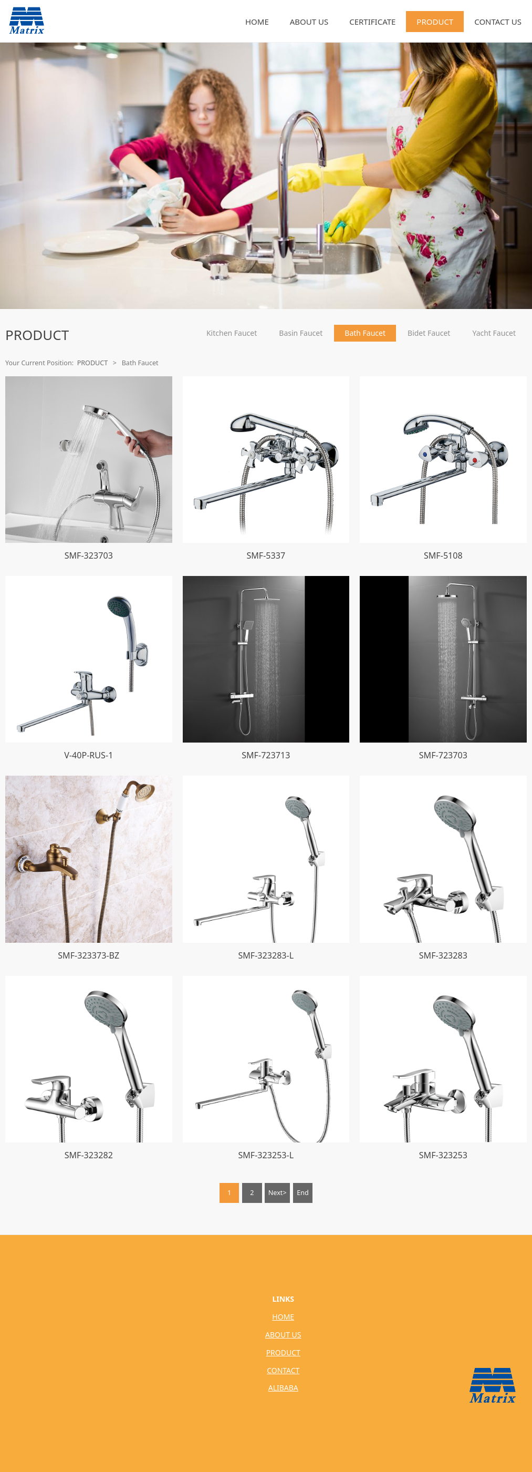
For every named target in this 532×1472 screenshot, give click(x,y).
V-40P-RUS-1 (88, 755)
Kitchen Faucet (231, 333)
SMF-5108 (443, 555)
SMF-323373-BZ (88, 955)
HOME (257, 21)
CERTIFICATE (372, 21)
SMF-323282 (89, 1155)
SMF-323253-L (266, 1155)
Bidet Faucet (429, 333)
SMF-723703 (443, 755)
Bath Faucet (365, 333)
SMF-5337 (265, 555)
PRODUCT (434, 21)
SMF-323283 (443, 955)
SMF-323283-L (266, 955)
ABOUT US (309, 21)
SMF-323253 (443, 1155)
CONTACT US (497, 21)
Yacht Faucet (494, 333)
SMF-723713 (266, 755)
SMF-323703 (89, 555)
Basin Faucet (300, 333)
